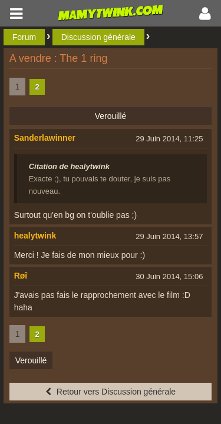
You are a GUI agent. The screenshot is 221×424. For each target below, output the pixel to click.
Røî (21, 275)
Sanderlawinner (44, 138)
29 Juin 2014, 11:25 (169, 138)
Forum (24, 37)
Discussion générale (98, 37)
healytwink (35, 235)
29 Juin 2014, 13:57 (169, 236)
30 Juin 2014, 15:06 (169, 276)
